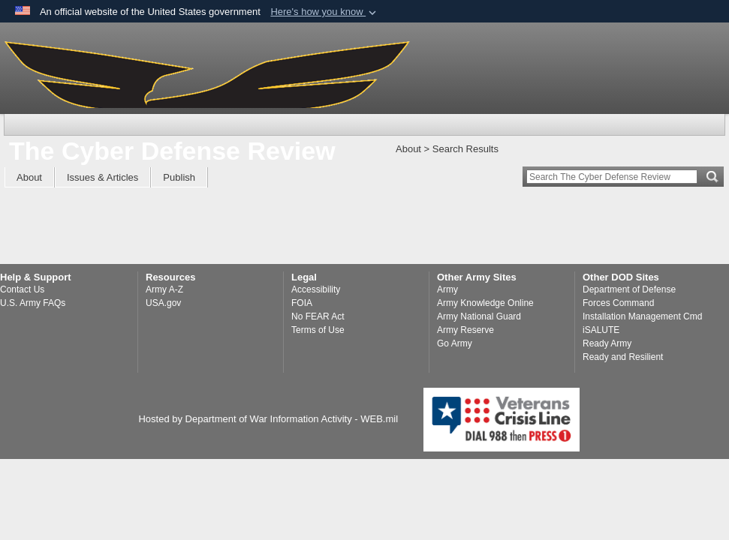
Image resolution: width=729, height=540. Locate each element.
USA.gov (163, 303)
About (29, 177)
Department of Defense (629, 289)
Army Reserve (465, 330)
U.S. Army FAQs (32, 303)
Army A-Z (164, 289)
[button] (324, 12)
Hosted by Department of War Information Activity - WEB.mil (268, 418)
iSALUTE (601, 330)
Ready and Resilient (623, 357)
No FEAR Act (318, 316)
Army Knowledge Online (485, 303)
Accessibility (315, 289)
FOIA (301, 303)
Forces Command (618, 303)
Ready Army (607, 343)
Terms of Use (318, 330)
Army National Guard (479, 316)
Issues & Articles (102, 177)
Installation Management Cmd (642, 316)
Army (447, 289)
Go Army (454, 343)
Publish (179, 177)
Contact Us (22, 289)
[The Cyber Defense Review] (207, 71)
